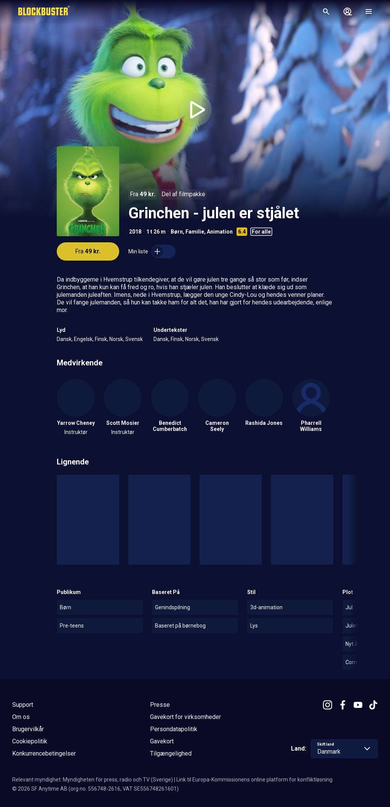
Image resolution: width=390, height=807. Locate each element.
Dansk (64, 339)
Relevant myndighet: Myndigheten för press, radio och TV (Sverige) (92, 780)
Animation (220, 232)
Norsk (116, 339)
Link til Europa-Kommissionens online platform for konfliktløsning (254, 780)
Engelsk (83, 339)
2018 (135, 232)
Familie (194, 232)
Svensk (134, 339)
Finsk (101, 339)
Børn (177, 232)
